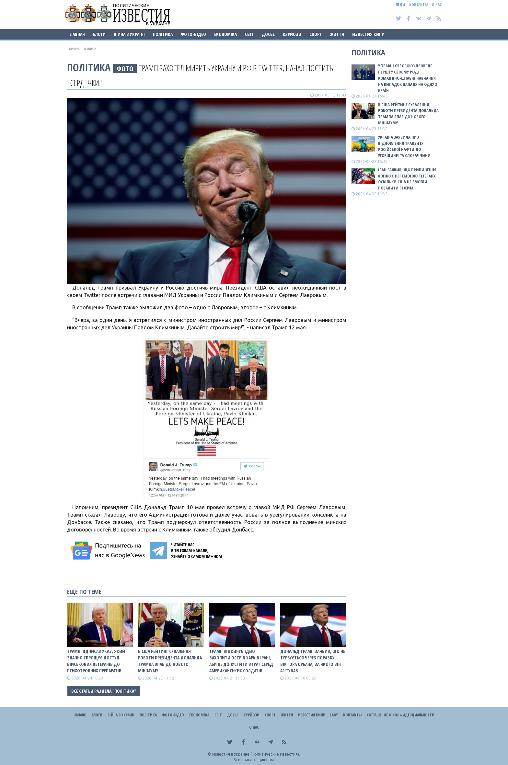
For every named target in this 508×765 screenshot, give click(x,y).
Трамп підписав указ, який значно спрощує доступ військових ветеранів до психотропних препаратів (96, 661)
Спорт (315, 34)
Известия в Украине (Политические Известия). (256, 754)
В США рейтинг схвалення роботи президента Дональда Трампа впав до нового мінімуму (170, 661)
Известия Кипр (368, 34)
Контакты (418, 4)
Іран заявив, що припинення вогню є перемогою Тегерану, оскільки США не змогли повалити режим (407, 179)
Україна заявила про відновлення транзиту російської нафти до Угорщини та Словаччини (404, 146)
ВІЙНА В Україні (129, 34)
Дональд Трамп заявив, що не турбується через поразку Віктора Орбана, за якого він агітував (312, 661)
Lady (334, 715)
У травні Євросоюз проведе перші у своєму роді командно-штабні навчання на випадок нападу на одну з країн (407, 78)
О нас (437, 4)
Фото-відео (193, 34)
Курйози (292, 34)
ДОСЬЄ (268, 34)
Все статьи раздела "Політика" (103, 691)
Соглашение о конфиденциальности (400, 715)
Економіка (225, 34)
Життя (337, 34)
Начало (80, 715)
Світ (249, 34)
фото (125, 68)
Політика (163, 34)
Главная (76, 34)
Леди (400, 4)
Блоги (99, 34)
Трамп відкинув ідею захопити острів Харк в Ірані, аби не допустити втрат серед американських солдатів (241, 661)
